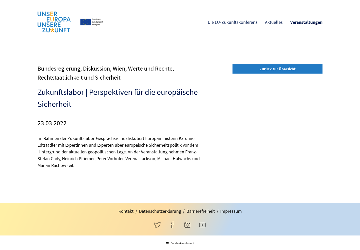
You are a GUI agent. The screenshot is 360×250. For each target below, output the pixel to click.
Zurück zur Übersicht (278, 68)
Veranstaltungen (306, 22)
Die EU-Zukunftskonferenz (233, 22)
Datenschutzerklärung (160, 211)
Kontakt (126, 211)
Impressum (231, 211)
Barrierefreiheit (200, 211)
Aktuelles (274, 22)
